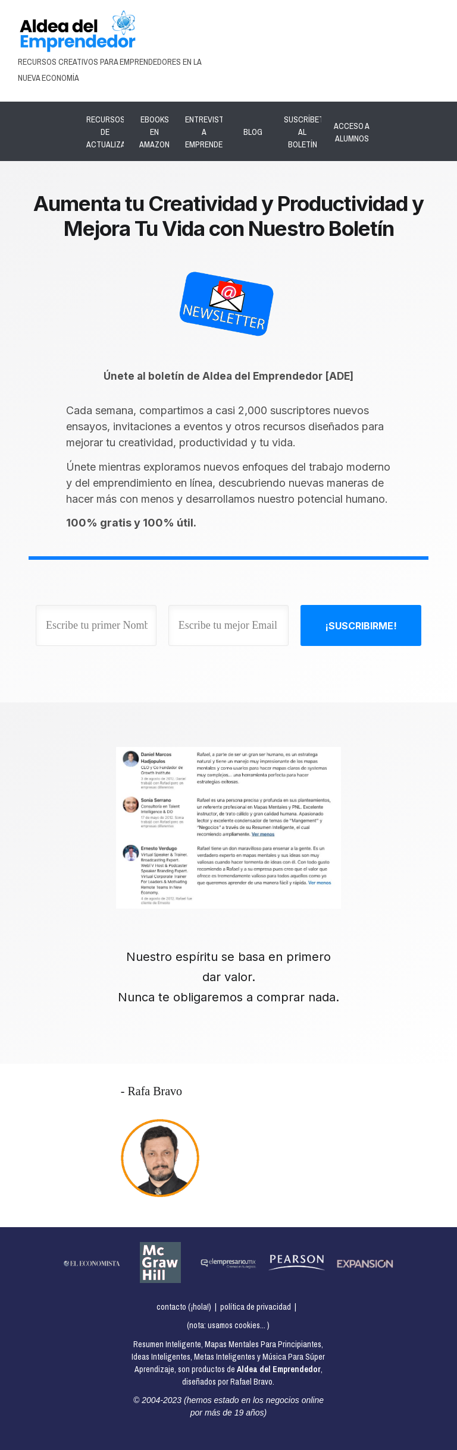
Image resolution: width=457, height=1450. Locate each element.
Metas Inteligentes (224, 1356)
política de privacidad (255, 1306)
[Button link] (361, 625)
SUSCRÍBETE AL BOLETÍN (306, 132)
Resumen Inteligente (167, 1344)
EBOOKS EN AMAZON (154, 132)
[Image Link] (77, 31)
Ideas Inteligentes (161, 1356)
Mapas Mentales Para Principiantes (263, 1344)
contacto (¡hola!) (183, 1306)
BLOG (252, 132)
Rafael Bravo (251, 1381)
